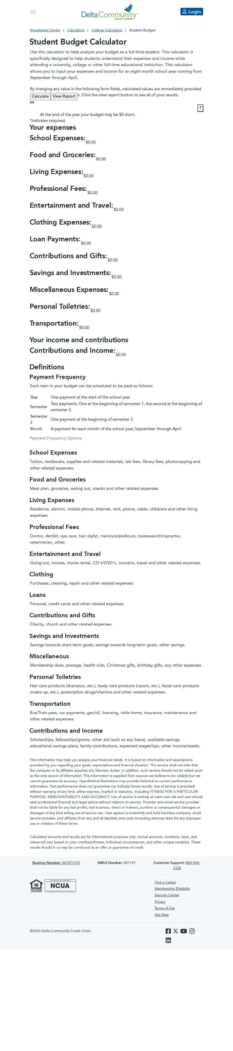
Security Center (167, 895)
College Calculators (107, 30)
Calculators (76, 30)
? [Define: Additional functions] (200, 108)
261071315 (56, 863)
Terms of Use (165, 908)
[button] (116, 142)
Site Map (162, 915)
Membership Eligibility (172, 889)
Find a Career (165, 882)
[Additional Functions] (32, 102)
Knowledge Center (45, 30)
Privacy (160, 902)
